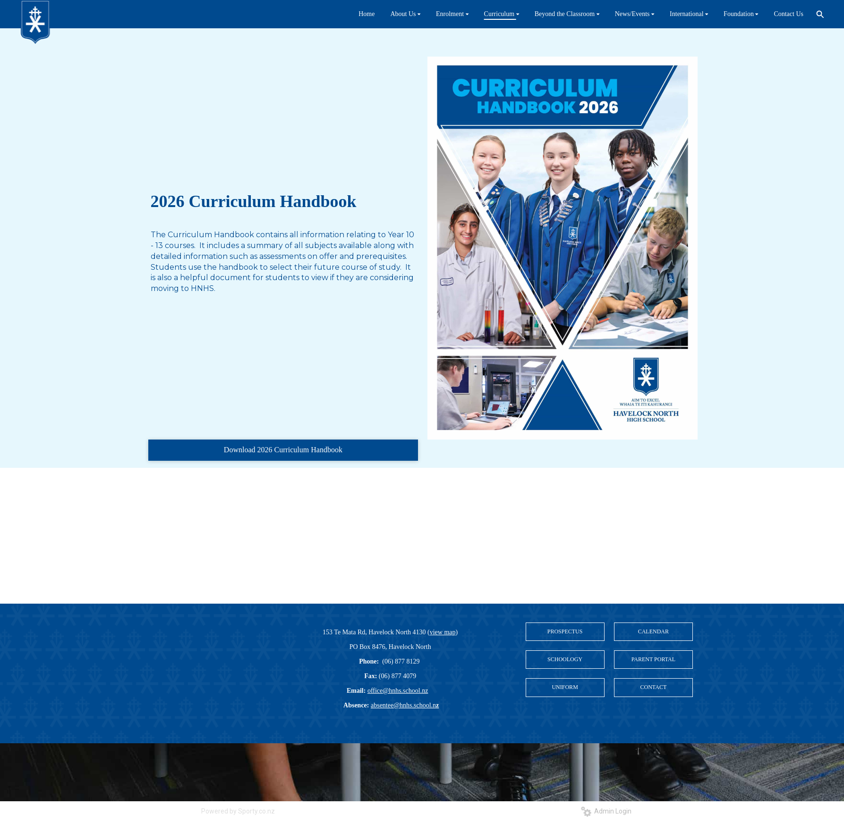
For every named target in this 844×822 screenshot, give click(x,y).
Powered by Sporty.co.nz (238, 811)
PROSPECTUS (565, 631)
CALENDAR (653, 631)
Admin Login (606, 811)
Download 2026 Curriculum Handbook (283, 450)
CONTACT (653, 687)
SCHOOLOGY (564, 659)
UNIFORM (565, 687)
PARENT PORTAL (653, 659)
